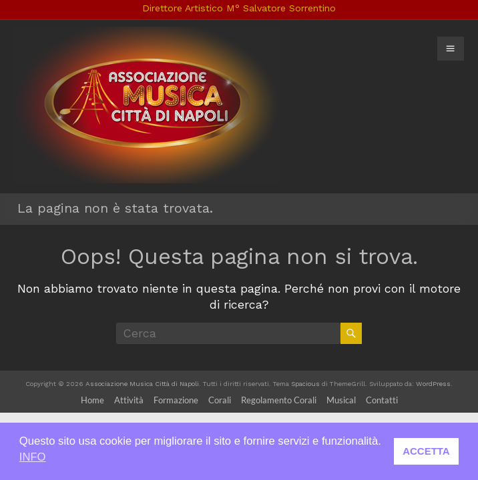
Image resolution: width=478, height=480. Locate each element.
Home (92, 400)
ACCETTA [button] (426, 451)
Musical (341, 400)
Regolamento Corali (278, 400)
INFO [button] (32, 457)
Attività (129, 400)
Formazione (176, 400)
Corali (219, 400)
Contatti (382, 400)
